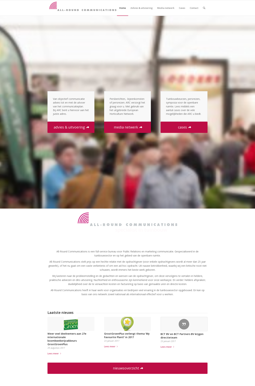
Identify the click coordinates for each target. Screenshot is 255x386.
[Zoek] (204, 8)
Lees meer (54, 353)
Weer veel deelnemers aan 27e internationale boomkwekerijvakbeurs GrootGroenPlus (66, 339)
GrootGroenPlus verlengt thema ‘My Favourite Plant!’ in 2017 (127, 335)
